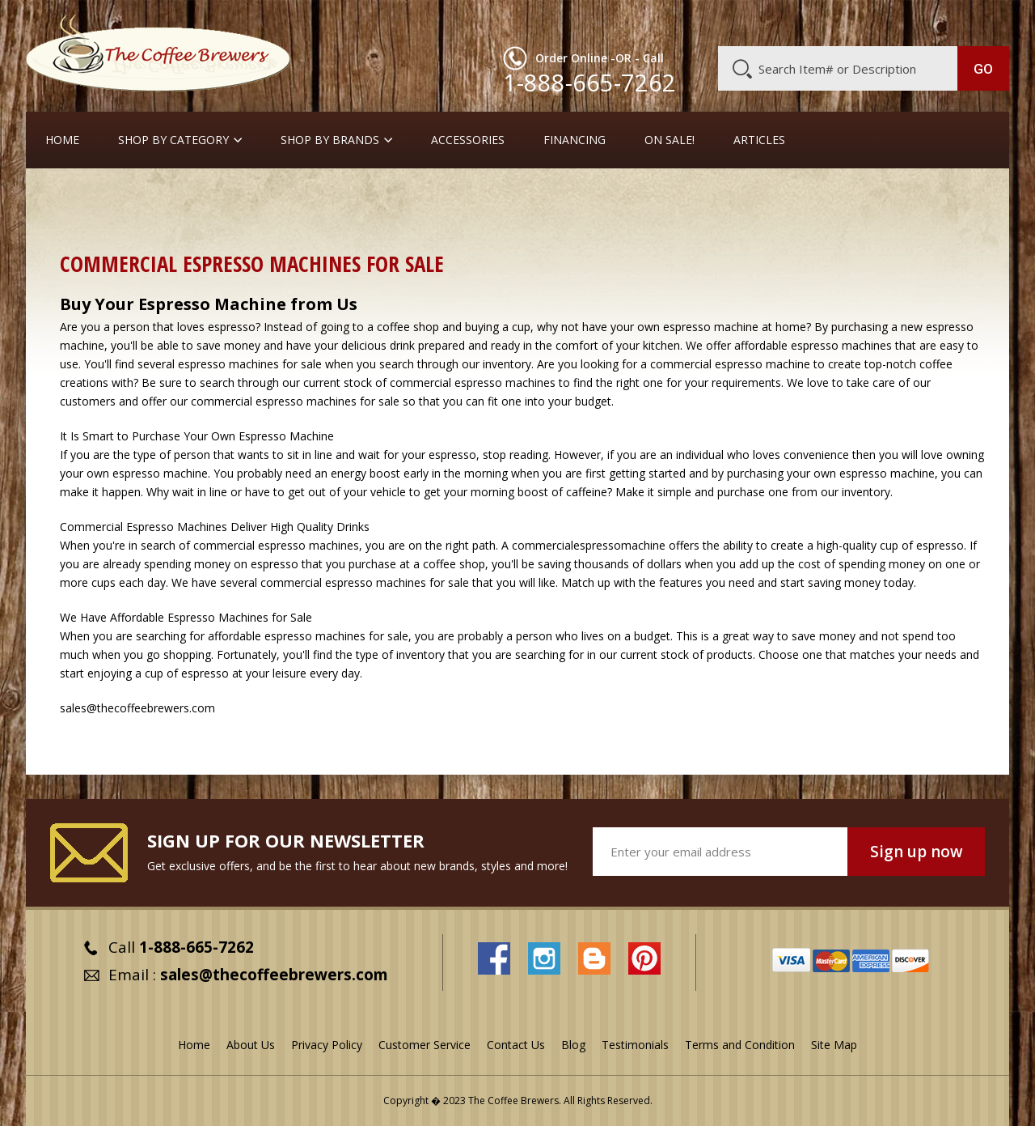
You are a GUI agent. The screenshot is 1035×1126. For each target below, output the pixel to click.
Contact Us (516, 1044)
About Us (714, 22)
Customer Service (799, 22)
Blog (872, 22)
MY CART (977, 20)
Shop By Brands (330, 140)
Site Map (834, 1044)
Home (62, 140)
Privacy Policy (326, 1044)
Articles (759, 140)
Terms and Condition (740, 1044)
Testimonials (635, 1044)
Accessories (468, 140)
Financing (574, 140)
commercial (224, 545)
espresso (452, 454)
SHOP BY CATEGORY (173, 140)
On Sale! (669, 140)
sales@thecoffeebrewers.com (274, 974)
